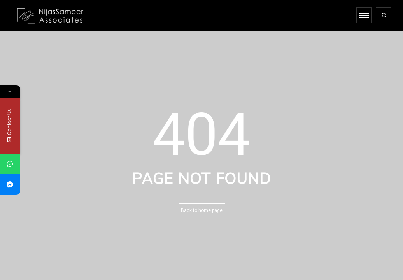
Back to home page (202, 210)
